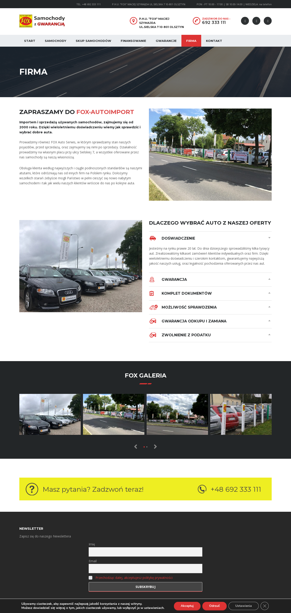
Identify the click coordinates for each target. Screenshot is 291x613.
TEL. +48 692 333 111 (88, 4)
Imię (92, 544)
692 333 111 (214, 22)
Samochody (55, 41)
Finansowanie (133, 41)
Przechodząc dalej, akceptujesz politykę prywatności (134, 577)
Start (29, 41)
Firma (191, 41)
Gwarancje (166, 41)
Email (93, 561)
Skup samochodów (93, 41)
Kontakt (214, 41)
